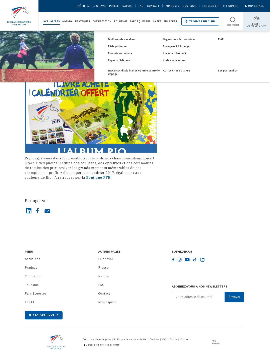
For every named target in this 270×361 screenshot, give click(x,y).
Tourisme (120, 21)
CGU (85, 339)
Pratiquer (82, 21)
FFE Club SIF (210, 5)
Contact (153, 5)
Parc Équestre (140, 21)
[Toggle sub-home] (256, 21)
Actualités (51, 21)
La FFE (157, 21)
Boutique (189, 5)
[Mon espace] (254, 6)
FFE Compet (231, 5)
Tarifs (173, 339)
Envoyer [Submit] (234, 297)
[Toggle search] (233, 21)
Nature (127, 5)
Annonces (172, 5)
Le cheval (99, 5)
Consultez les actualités (51, 37)
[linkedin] (202, 259)
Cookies (154, 339)
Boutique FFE (98, 177)
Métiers (83, 5)
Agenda (67, 21)
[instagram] (179, 259)
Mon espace (107, 302)
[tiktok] (194, 259)
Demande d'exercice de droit (102, 344)
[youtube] (187, 259)
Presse (114, 5)
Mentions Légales (101, 339)
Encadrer (170, 21)
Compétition (101, 21)
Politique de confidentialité (130, 339)
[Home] (19, 14)
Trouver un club (200, 21)
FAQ (141, 5)
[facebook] (173, 259)
